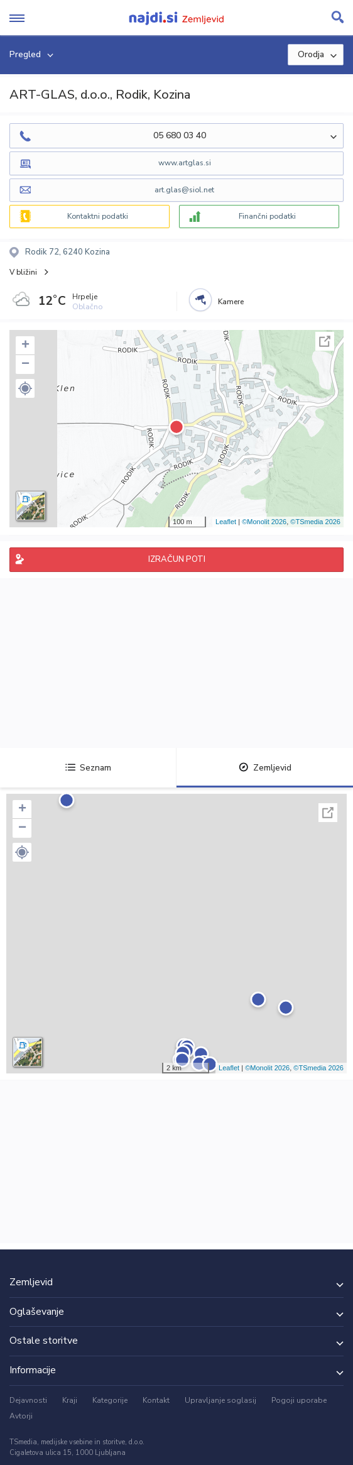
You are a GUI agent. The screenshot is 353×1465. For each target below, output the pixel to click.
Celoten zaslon (324, 341)
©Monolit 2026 (264, 521)
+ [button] (25, 345)
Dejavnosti (28, 1400)
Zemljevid (265, 768)
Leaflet (225, 521)
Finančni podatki (267, 216)
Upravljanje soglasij (220, 1400)
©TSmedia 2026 (315, 521)
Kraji (69, 1400)
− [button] (25, 364)
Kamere (231, 302)
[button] (25, 388)
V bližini (23, 272)
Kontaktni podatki (97, 216)
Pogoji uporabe (299, 1400)
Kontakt (156, 1400)
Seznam (88, 768)
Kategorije (110, 1400)
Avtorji (21, 1416)
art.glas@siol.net (184, 190)
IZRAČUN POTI (176, 559)
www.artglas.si (184, 163)
